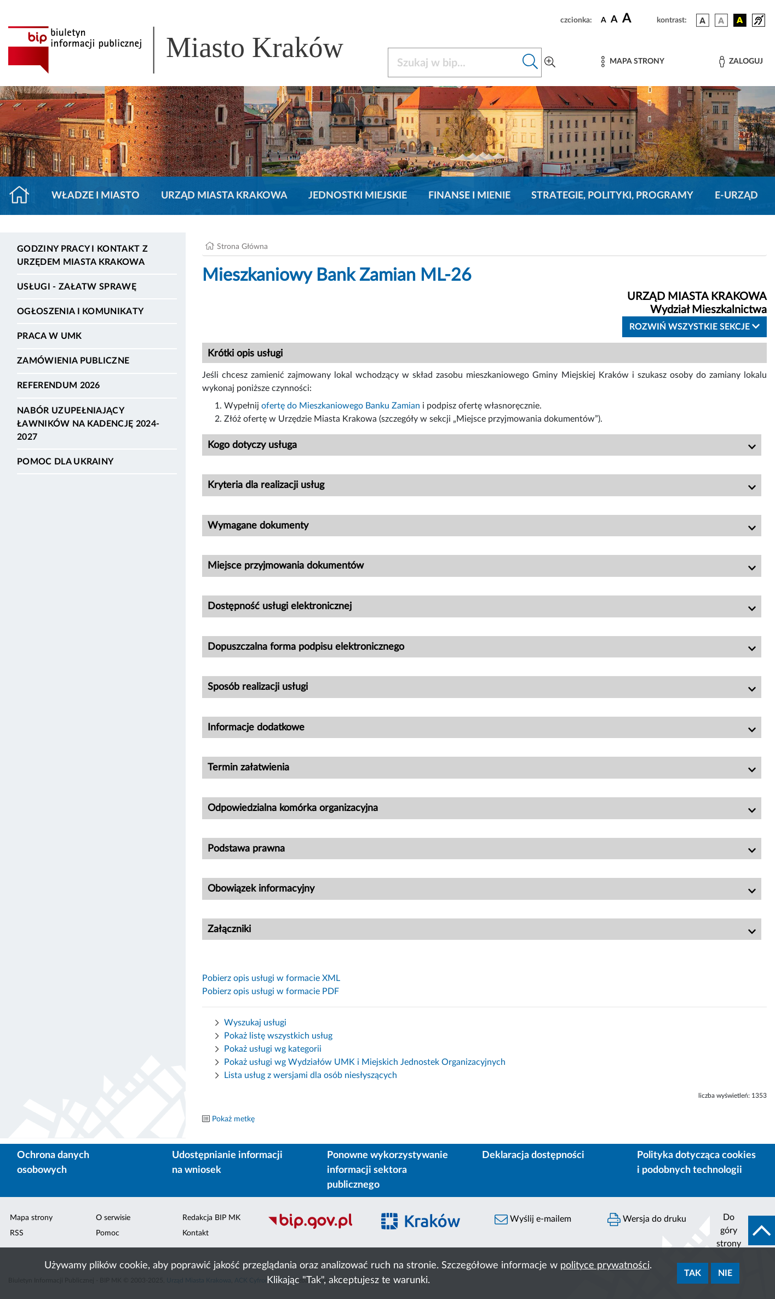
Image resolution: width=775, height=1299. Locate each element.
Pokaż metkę (233, 1119)
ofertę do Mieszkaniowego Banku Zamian (340, 405)
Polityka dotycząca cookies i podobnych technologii (696, 1162)
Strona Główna (242, 247)
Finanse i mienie (469, 196)
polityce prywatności (605, 1265)
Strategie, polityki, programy (612, 196)
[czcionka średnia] (614, 20)
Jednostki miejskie (357, 196)
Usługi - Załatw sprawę (76, 286)
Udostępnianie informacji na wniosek (227, 1162)
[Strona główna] (23, 196)
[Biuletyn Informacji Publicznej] (315, 1227)
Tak (692, 1273)
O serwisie (113, 1218)
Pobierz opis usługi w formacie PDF (270, 991)
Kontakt (195, 1233)
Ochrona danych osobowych (53, 1162)
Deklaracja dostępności (533, 1155)
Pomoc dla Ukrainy (65, 461)
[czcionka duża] (638, 19)
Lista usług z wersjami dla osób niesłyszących (310, 1075)
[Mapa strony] (632, 61)
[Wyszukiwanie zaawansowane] (549, 62)
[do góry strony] (742, 1230)
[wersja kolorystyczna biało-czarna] (721, 20)
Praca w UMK (49, 336)
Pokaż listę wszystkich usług (278, 1035)
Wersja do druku (646, 1219)
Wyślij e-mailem (533, 1219)
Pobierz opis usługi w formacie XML (271, 978)
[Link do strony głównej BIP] (191, 50)
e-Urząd (736, 196)
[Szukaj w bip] (530, 62)
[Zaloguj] (741, 61)
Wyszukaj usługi (255, 1022)
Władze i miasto (95, 196)
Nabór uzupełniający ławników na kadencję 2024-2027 (88, 423)
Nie (725, 1273)
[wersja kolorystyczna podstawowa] (702, 20)
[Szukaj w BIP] (454, 62)
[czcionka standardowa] (603, 19)
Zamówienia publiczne (73, 360)
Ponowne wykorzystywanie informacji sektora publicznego (387, 1170)
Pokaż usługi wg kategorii (273, 1049)
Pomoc (107, 1233)
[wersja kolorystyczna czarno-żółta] (740, 20)
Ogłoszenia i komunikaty (80, 311)
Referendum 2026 (58, 385)
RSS (17, 1233)
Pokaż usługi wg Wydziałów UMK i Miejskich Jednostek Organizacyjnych (365, 1062)
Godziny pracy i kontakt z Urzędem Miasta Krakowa (82, 255)
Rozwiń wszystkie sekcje (694, 326)
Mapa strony (31, 1218)
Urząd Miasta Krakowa (224, 196)
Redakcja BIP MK (211, 1218)
